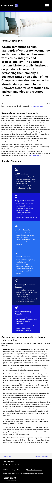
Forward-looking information (34, 470)
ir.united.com (37, 106)
